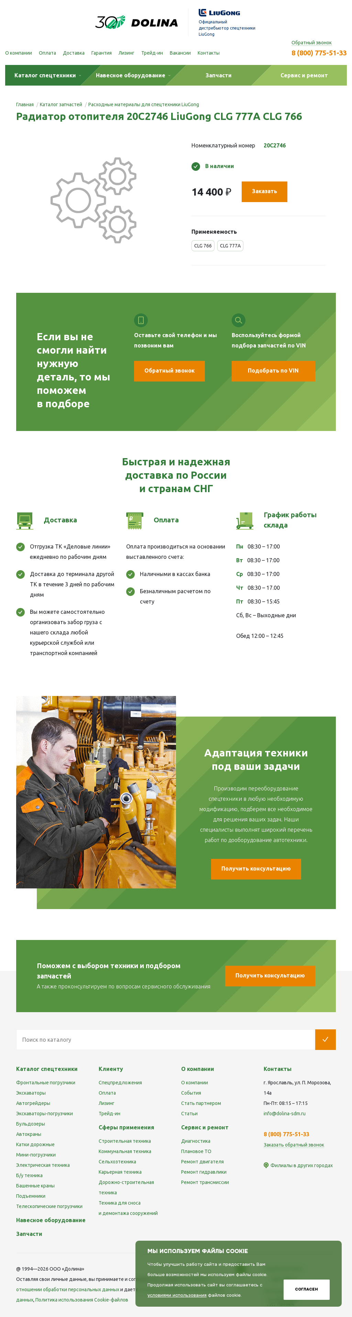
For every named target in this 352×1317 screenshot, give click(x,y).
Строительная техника (125, 1141)
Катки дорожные (35, 1144)
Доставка (74, 53)
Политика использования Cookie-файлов (81, 1300)
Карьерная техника (120, 1172)
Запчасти (29, 1234)
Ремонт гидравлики (204, 1172)
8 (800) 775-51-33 (319, 53)
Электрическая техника (43, 1165)
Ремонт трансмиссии (205, 1182)
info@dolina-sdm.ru (285, 1113)
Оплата (47, 53)
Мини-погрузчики (36, 1155)
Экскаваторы (31, 1093)
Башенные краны (35, 1185)
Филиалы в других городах (302, 1165)
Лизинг (126, 53)
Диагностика (195, 1141)
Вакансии (180, 53)
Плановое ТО (196, 1151)
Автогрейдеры (33, 1103)
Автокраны (28, 1134)
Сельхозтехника (117, 1161)
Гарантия (101, 53)
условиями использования (177, 1295)
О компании (18, 53)
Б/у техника (29, 1175)
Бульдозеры (30, 1124)
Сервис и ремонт (205, 1127)
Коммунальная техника (125, 1151)
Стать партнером (201, 1103)
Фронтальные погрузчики (45, 1082)
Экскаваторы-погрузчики (44, 1113)
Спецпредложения (120, 1082)
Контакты (209, 53)
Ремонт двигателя (202, 1161)
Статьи (189, 1113)
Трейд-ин (152, 53)
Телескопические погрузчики (49, 1206)
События (191, 1093)
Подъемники (30, 1196)
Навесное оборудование (51, 1220)
